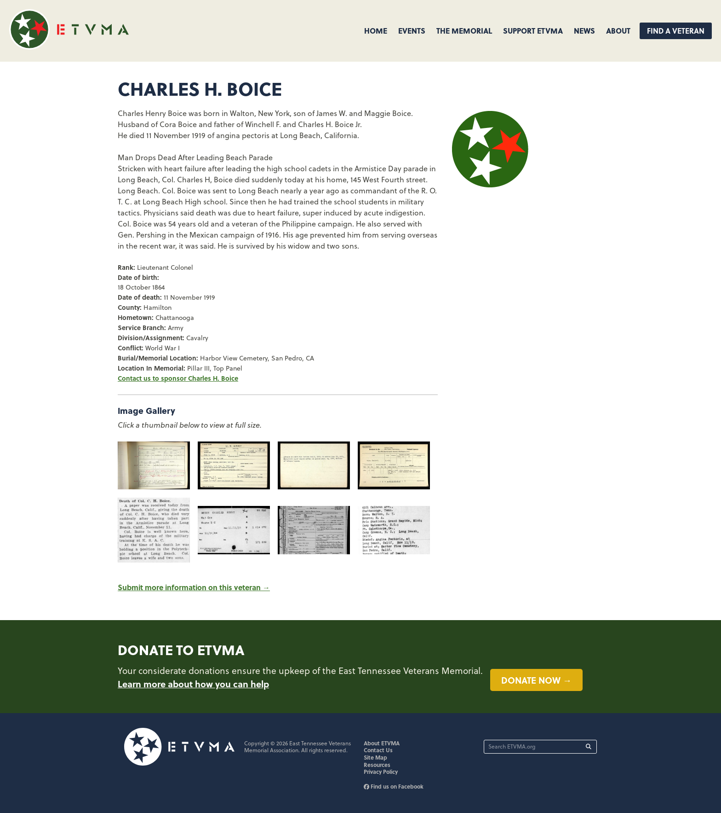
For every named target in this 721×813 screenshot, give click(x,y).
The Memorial (464, 30)
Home (375, 30)
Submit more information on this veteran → (194, 587)
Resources (377, 765)
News (584, 30)
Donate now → (536, 680)
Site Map (375, 757)
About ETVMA (382, 743)
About (618, 30)
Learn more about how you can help (193, 683)
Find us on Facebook (393, 786)
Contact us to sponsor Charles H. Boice (178, 378)
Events (411, 30)
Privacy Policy (381, 771)
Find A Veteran (675, 30)
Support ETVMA (533, 30)
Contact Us (378, 750)
